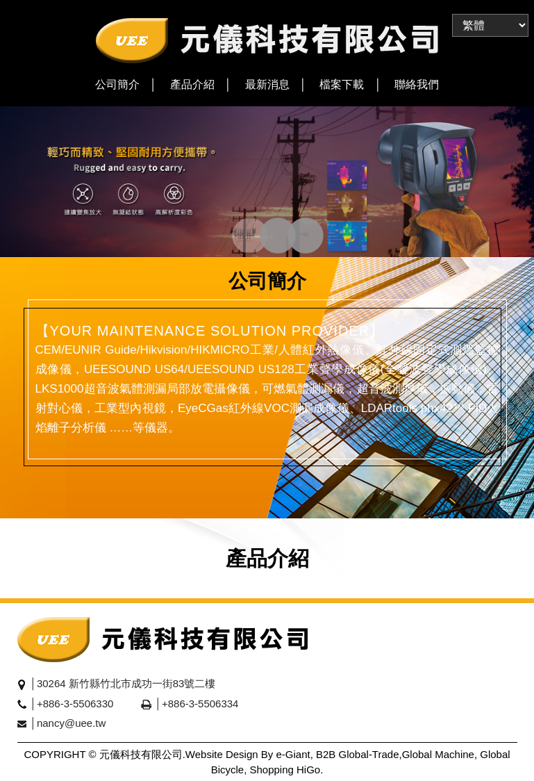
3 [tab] (292, 237)
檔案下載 (341, 84)
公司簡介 (117, 84)
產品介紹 (192, 84)
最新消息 (267, 84)
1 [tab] (236, 237)
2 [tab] (264, 237)
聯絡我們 (416, 84)
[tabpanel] (267, 181)
